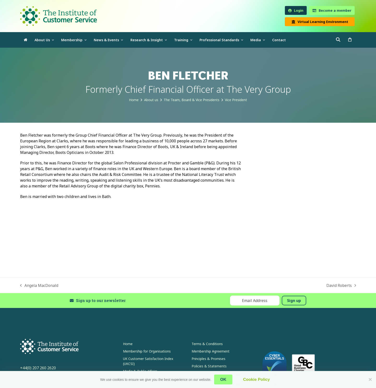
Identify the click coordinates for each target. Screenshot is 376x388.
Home (128, 344)
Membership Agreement (210, 351)
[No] (370, 379)
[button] (350, 40)
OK (223, 379)
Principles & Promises (208, 358)
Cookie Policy (256, 379)
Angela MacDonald (39, 285)
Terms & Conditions (207, 344)
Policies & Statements (209, 366)
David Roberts (341, 285)
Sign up (294, 300)
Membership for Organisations (147, 351)
